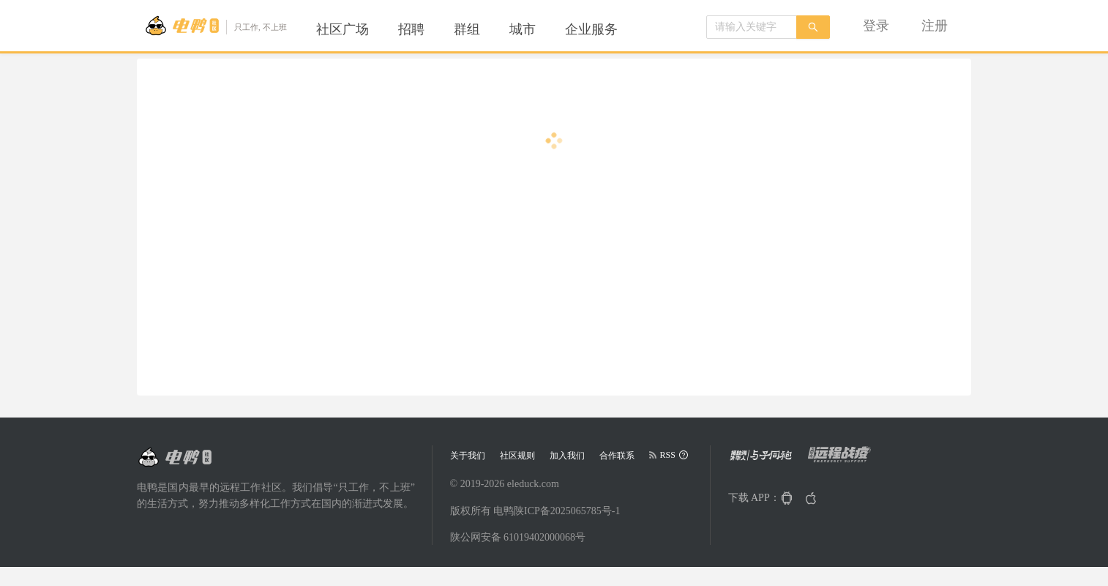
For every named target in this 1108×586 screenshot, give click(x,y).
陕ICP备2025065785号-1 (567, 510)
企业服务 (591, 29)
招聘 (411, 29)
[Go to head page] (215, 25)
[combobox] (751, 27)
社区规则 (517, 455)
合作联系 (617, 455)
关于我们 (467, 455)
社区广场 (342, 29)
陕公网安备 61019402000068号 (518, 537)
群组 (467, 29)
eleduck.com (533, 483)
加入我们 (567, 455)
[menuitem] (342, 29)
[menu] (484, 29)
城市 (522, 29)
